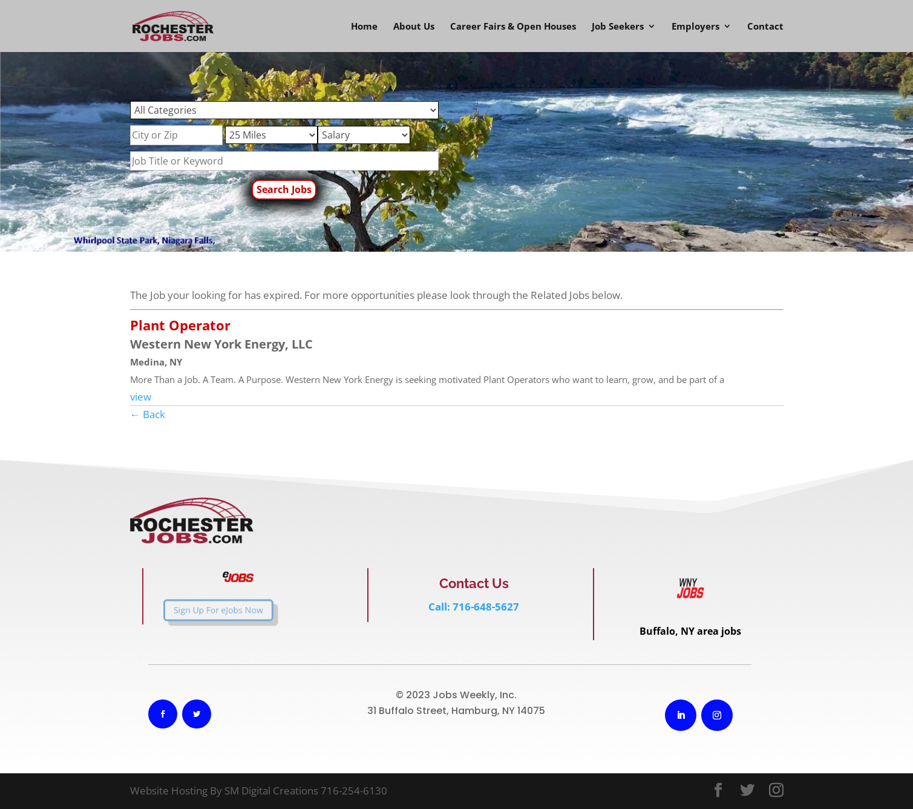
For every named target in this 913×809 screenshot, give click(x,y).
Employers (695, 27)
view (140, 397)
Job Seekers (618, 27)
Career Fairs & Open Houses (513, 27)
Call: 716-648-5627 (473, 607)
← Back (147, 414)
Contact (765, 27)
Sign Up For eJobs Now (200, 610)
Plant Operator (180, 325)
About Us (413, 27)
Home (364, 27)
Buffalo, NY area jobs (690, 631)
